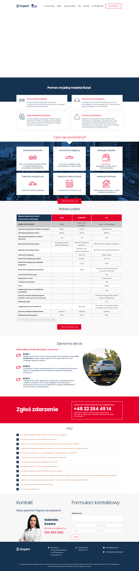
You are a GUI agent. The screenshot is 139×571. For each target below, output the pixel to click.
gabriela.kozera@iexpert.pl (55, 528)
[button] (69, 435)
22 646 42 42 (83, 548)
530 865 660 (53, 532)
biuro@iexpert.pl (112, 548)
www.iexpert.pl (56, 555)
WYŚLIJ (75, 537)
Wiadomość (77, 513)
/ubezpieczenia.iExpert (114, 552)
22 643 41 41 (82, 550)
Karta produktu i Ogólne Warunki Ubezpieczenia (36, 320)
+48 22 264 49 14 (92, 409)
